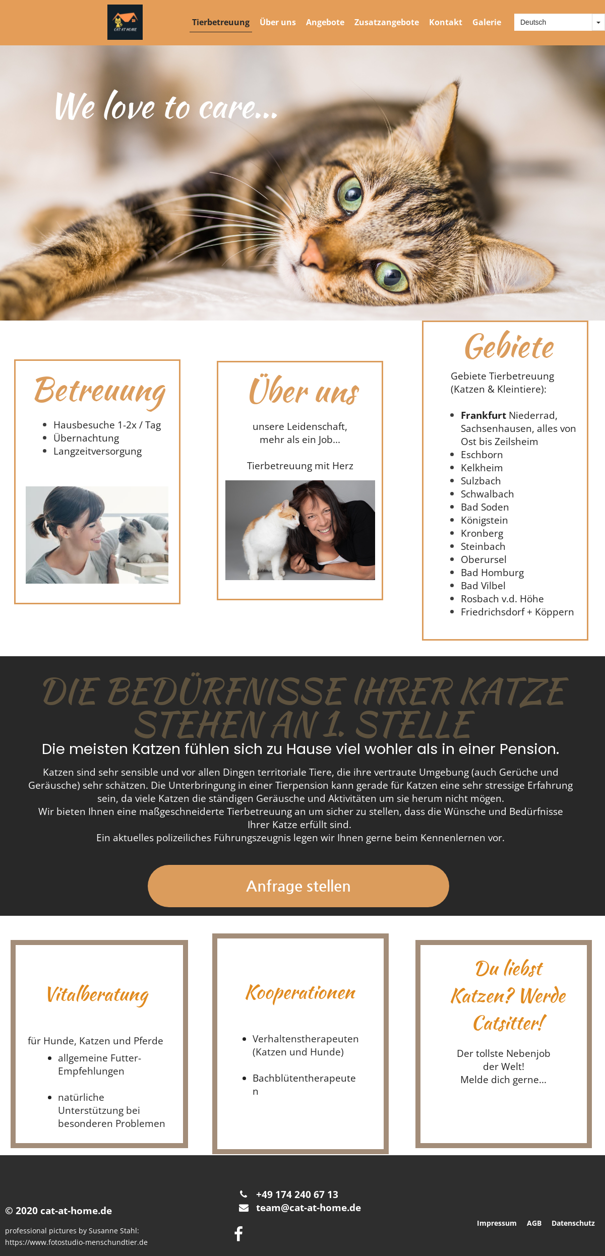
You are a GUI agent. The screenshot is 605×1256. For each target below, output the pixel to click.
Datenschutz (573, 1223)
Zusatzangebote (386, 22)
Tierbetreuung (221, 22)
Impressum (497, 1223)
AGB (534, 1223)
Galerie (486, 22)
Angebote (325, 22)
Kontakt (445, 22)
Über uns (278, 22)
